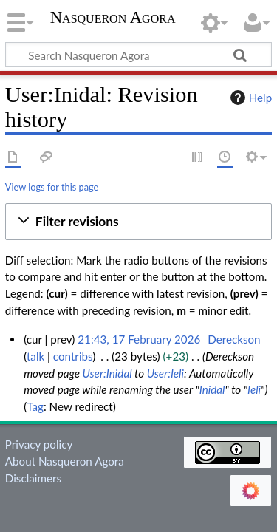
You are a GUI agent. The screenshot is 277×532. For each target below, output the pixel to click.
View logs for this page (51, 187)
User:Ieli (165, 373)
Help (249, 97)
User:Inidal (106, 373)
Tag (35, 406)
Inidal (212, 389)
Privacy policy (38, 444)
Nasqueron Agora (113, 19)
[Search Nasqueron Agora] (138, 54)
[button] (138, 222)
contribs (72, 356)
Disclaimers (33, 478)
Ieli (254, 389)
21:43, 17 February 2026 (139, 339)
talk (35, 356)
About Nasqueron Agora (64, 461)
